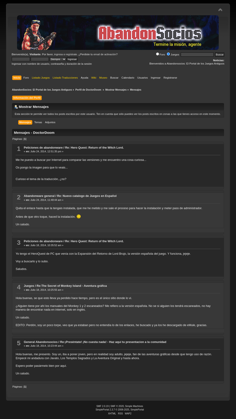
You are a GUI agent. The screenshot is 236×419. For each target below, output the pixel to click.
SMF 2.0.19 (102, 406)
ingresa (58, 54)
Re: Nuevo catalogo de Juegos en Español (87, 196)
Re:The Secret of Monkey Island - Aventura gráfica (72, 285)
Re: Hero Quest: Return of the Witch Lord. (94, 147)
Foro (160, 54)
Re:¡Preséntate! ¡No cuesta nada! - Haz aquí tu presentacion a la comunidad (113, 342)
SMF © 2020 (117, 406)
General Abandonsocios (41, 342)
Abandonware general (39, 196)
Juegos (173, 54)
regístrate (71, 54)
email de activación (105, 54)
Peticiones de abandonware (43, 147)
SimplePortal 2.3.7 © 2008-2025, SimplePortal (120, 409)
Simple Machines (134, 406)
